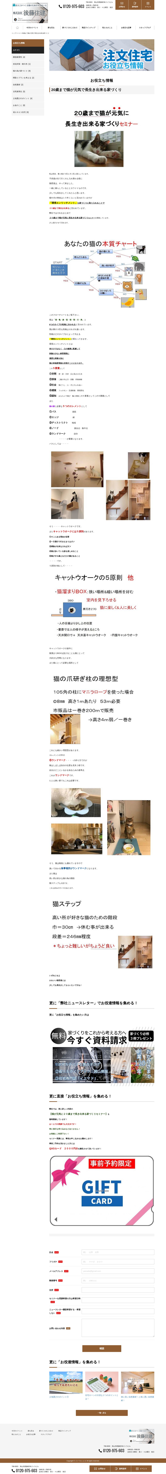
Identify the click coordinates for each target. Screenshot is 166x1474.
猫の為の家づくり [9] (21, 70)
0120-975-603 (73, 6)
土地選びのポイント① (59, 1396)
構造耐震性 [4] (19, 56)
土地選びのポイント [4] (22, 98)
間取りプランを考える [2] (23, 77)
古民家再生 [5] (19, 91)
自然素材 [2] (18, 84)
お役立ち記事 (126, 27)
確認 (101, 1347)
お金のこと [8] (19, 105)
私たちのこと (16, 1434)
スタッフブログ (46, 1434)
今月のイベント (17, 1430)
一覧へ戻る (102, 1412)
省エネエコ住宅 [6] (21, 112)
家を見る (31, 1430)
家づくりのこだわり (46, 1430)
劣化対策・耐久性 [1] (21, 63)
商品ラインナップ (64, 1430)
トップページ (16, 32)
